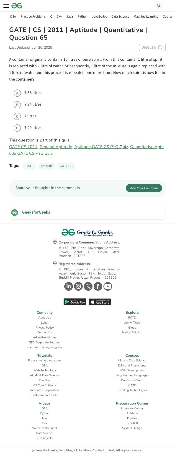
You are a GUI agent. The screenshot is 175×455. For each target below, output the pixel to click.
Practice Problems (33, 16)
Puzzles (132, 418)
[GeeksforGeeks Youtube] (107, 286)
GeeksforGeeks (36, 212)
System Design (132, 428)
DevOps (44, 380)
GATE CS (66, 166)
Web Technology (44, 370)
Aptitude (47, 166)
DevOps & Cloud (132, 380)
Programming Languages (45, 360)
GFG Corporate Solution (45, 342)
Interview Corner (132, 408)
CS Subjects (45, 438)
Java (70, 16)
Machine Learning (146, 16)
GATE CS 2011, (24, 147)
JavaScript (99, 16)
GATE (29, 166)
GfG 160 (132, 423)
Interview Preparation (44, 390)
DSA (13, 16)
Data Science (120, 16)
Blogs (132, 328)
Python (82, 16)
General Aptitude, (56, 147)
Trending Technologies (132, 390)
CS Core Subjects (44, 385)
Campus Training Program (44, 347)
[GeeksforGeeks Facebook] (97, 286)
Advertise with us (45, 337)
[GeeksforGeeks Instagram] (78, 286)
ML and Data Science (132, 360)
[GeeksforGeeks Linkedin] (68, 286)
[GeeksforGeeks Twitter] (88, 286)
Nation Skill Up (132, 332)
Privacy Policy (45, 328)
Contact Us (44, 332)
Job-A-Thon (132, 323)
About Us (44, 318)
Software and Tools (45, 395)
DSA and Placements (132, 365)
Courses (168, 16)
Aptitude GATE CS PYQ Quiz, (101, 147)
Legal (44, 323)
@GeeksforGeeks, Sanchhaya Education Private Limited (72, 450)
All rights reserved (130, 450)
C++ (59, 16)
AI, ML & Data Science (44, 375)
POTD (132, 318)
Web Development (132, 370)
